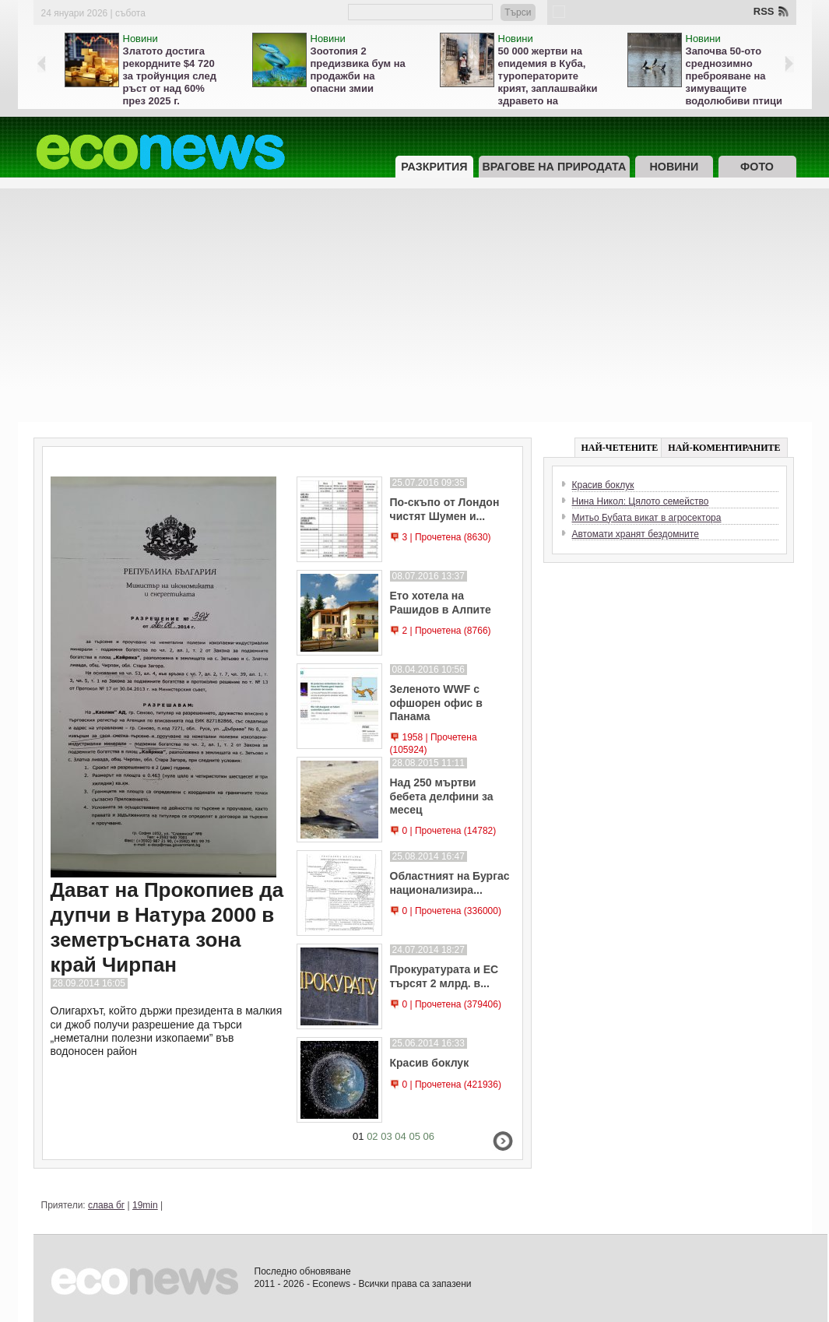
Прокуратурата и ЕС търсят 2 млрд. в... (444, 976)
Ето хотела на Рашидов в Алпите (440, 602)
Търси (517, 12)
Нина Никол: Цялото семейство (640, 501)
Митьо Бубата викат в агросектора (647, 517)
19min (145, 1205)
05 (414, 1136)
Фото (757, 166)
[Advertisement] (415, 305)
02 (372, 1136)
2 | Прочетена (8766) (446, 630)
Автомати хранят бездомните (635, 534)
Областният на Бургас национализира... (450, 882)
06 (428, 1136)
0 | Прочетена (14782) (449, 830)
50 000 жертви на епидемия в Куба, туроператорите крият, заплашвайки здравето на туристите (548, 82)
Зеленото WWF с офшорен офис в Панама (436, 702)
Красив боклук (429, 1063)
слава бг (106, 1205)
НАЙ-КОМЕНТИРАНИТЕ (724, 447)
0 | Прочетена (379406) (451, 1004)
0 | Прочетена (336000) (451, 910)
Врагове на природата (555, 166)
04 (400, 1136)
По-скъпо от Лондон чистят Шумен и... (445, 509)
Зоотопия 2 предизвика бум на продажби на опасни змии (358, 69)
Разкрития (434, 166)
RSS (764, 11)
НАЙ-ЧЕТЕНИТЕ (620, 447)
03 (386, 1136)
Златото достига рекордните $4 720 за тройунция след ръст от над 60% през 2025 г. (169, 76)
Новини (140, 38)
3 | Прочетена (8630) (446, 537)
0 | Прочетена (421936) (451, 1084)
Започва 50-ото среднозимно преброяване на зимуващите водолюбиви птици (734, 76)
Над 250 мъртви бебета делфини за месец (442, 795)
